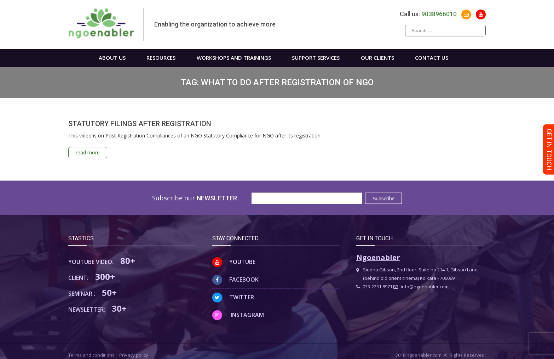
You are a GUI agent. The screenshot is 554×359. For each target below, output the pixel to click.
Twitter (233, 297)
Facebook (235, 279)
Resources (160, 57)
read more (88, 152)
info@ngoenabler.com (421, 286)
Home (72, 58)
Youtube (233, 262)
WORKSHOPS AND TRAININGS (234, 57)
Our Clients (377, 57)
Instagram (238, 315)
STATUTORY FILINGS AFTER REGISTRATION (139, 123)
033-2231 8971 (374, 286)
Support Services (316, 57)
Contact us (431, 57)
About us (112, 57)
